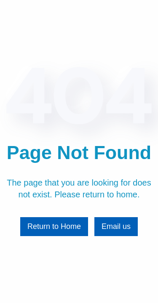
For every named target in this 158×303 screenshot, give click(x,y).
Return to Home (54, 226)
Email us (116, 226)
